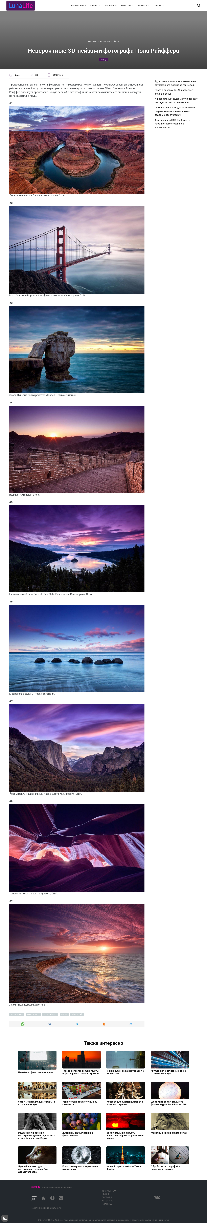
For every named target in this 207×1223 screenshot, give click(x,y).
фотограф (77, 1014)
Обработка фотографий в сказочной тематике (165, 1168)
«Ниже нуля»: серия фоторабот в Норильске (125, 1072)
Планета (107, 1204)
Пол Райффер (51, 1014)
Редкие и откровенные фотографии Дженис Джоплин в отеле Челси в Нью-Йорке (36, 1135)
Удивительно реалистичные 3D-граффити (80, 1103)
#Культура (126, 6)
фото (103, 60)
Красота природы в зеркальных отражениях (80, 1168)
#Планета (142, 6)
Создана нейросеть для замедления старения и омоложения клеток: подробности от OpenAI (175, 111)
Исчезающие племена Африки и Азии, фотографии (124, 1103)
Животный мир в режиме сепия (168, 1132)
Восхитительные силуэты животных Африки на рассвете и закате (124, 1135)
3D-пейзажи (17, 1014)
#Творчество (77, 6)
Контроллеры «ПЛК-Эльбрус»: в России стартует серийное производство (172, 124)
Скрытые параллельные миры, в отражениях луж (36, 1103)
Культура (107, 1200)
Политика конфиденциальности (46, 1208)
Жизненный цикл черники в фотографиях (77, 1134)
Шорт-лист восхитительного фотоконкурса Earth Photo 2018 (168, 1103)
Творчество (109, 1191)
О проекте (159, 6)
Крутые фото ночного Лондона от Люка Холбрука (168, 1072)
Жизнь (106, 1194)
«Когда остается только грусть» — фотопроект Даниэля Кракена (80, 1072)
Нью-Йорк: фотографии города (35, 1072)
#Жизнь (94, 6)
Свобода (107, 1197)
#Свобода (109, 6)
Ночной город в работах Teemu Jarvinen (124, 1168)
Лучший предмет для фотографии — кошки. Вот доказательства (33, 1169)
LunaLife (35, 1186)
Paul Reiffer (33, 1014)
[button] (4, 1218)
